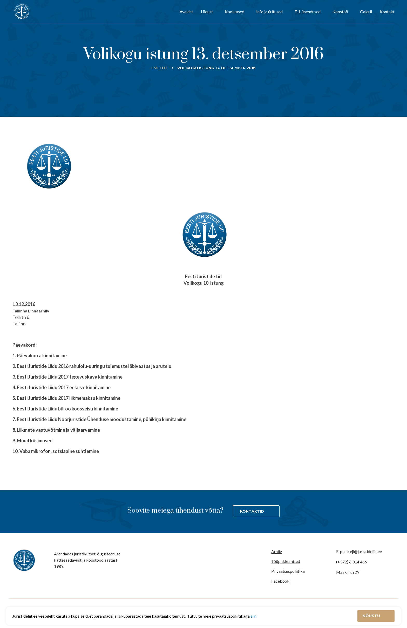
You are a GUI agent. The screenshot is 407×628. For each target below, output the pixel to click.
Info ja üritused (269, 11)
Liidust (207, 11)
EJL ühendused (308, 11)
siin (253, 615)
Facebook (280, 580)
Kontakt (387, 11)
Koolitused (234, 11)
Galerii (366, 11)
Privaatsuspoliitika (288, 571)
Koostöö (340, 11)
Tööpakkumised (285, 561)
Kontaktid (252, 511)
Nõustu (372, 615)
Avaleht (186, 11)
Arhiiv (276, 551)
